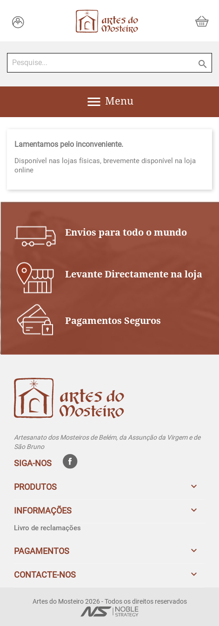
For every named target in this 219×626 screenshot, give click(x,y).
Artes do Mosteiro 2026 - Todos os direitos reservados (110, 601)
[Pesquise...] (109, 62)
